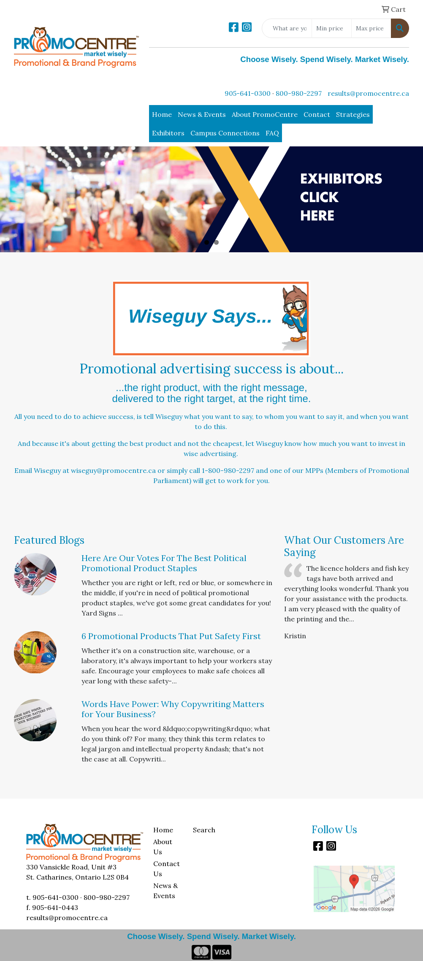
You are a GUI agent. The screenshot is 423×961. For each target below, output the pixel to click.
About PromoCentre (265, 114)
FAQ (272, 133)
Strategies (353, 114)
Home (162, 114)
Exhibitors (168, 133)
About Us (162, 846)
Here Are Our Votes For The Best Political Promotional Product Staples (164, 563)
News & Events (202, 114)
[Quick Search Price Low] (332, 28)
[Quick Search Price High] (371, 28)
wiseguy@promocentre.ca (113, 470)
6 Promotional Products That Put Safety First (171, 636)
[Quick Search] (287, 28)
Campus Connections (225, 133)
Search (204, 830)
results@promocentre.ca (368, 93)
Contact (317, 114)
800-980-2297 (299, 93)
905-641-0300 (248, 93)
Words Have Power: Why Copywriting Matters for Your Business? (172, 709)
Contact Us (166, 868)
